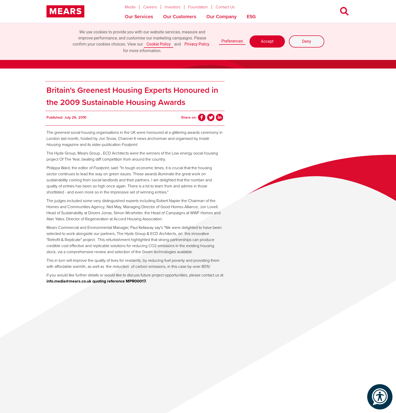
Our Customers (179, 16)
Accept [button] (267, 41)
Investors (172, 7)
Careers (150, 7)
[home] (65, 11)
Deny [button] (306, 41)
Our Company (221, 16)
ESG (251, 16)
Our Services (139, 16)
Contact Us (225, 7)
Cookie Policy (158, 44)
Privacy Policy (196, 44)
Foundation (198, 7)
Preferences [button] (232, 41)
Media (130, 7)
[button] (134, 6)
